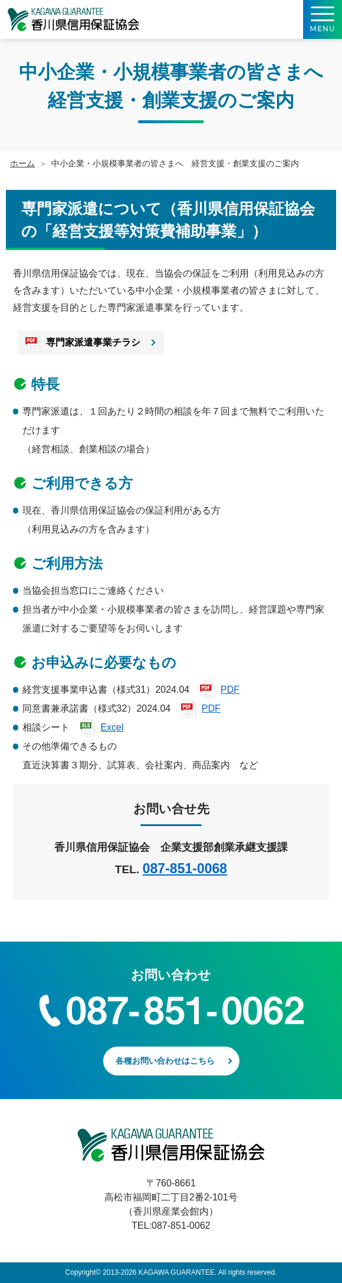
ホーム (22, 163)
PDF (230, 690)
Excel (111, 727)
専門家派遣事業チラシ (93, 342)
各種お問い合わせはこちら (165, 1060)
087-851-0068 (185, 868)
